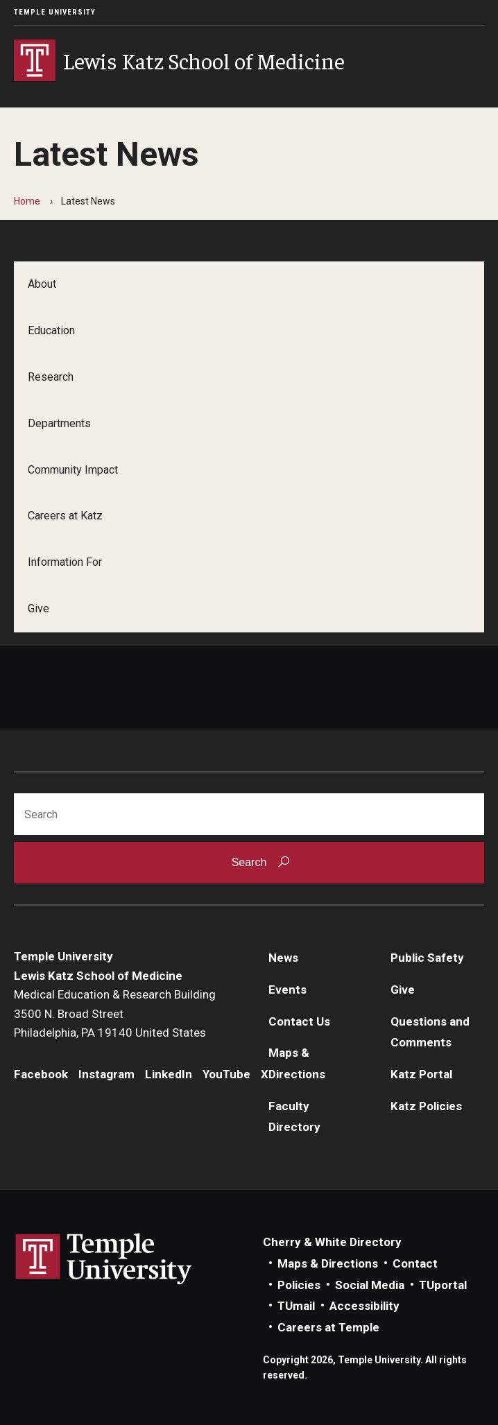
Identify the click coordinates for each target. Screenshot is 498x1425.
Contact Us (299, 1021)
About (42, 284)
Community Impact (73, 469)
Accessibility (364, 1306)
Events (287, 989)
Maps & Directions (327, 1263)
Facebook (41, 1074)
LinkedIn (168, 1074)
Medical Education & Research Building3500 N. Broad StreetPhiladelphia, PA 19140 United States (115, 1013)
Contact (415, 1263)
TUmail (296, 1306)
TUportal (443, 1285)
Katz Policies (426, 1106)
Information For (65, 562)
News (283, 958)
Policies (298, 1285)
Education (51, 330)
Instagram (106, 1074)
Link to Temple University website (104, 1259)
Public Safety (427, 958)
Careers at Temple (328, 1327)
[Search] (249, 814)
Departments (59, 423)
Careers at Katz (65, 515)
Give (38, 608)
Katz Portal (421, 1074)
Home (27, 201)
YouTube (226, 1074)
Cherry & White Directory (332, 1242)
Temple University (55, 12)
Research (51, 376)
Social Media (369, 1285)
